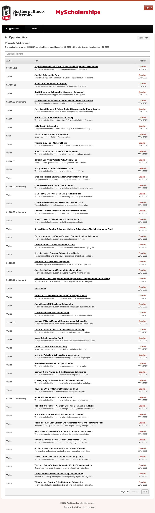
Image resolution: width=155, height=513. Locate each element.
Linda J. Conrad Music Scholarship (51, 346)
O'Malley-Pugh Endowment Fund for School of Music (59, 380)
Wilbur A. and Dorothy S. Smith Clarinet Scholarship (59, 482)
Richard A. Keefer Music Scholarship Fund (54, 397)
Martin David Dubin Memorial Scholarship (54, 117)
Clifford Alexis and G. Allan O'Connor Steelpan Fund (59, 202)
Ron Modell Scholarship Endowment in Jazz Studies (59, 414)
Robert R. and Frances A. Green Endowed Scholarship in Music (64, 406)
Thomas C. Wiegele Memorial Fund (51, 143)
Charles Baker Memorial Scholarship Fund (54, 185)
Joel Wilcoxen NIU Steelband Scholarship (54, 304)
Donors (34, 29)
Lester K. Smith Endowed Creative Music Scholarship (59, 329)
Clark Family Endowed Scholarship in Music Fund (58, 194)
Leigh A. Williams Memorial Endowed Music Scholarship (61, 321)
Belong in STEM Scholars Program (51, 83)
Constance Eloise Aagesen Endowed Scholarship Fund (60, 211)
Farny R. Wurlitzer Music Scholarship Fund (55, 245)
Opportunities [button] (13, 29)
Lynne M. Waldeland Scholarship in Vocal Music (57, 355)
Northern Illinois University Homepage (79, 507)
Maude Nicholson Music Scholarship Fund (54, 363)
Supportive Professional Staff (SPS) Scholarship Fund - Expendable (66, 66)
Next (145, 492)
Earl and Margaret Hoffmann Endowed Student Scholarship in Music (66, 236)
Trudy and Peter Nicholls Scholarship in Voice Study (59, 474)
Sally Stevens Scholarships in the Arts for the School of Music (64, 431)
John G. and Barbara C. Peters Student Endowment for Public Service (67, 109)
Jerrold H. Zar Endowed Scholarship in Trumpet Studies (61, 295)
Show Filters (143, 38)
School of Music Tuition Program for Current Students (60, 448)
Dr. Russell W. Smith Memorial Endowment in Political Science (64, 100)
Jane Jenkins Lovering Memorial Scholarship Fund (58, 270)
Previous (135, 492)
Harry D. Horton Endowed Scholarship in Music (57, 253)
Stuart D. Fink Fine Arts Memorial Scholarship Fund (59, 457)
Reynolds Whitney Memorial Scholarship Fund (56, 389)
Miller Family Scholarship (46, 126)
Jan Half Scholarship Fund (47, 75)
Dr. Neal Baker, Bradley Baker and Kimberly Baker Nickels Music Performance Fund (74, 229)
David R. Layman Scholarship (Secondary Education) (59, 92)
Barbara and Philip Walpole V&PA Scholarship (56, 160)
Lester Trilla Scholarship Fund (49, 338)
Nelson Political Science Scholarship (52, 134)
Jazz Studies (40, 288)
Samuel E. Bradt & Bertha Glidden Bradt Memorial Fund (60, 440)
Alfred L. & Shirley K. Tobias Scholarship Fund (56, 151)
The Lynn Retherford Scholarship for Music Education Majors (63, 465)
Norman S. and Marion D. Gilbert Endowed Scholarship (60, 372)
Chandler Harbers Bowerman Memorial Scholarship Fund (61, 177)
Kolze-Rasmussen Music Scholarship (52, 312)
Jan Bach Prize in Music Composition (52, 262)
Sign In (149, 8)
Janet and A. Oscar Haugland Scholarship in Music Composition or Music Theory (72, 278)
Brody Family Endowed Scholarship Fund (54, 168)
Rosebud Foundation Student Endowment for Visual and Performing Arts (69, 423)
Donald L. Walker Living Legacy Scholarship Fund (58, 219)
